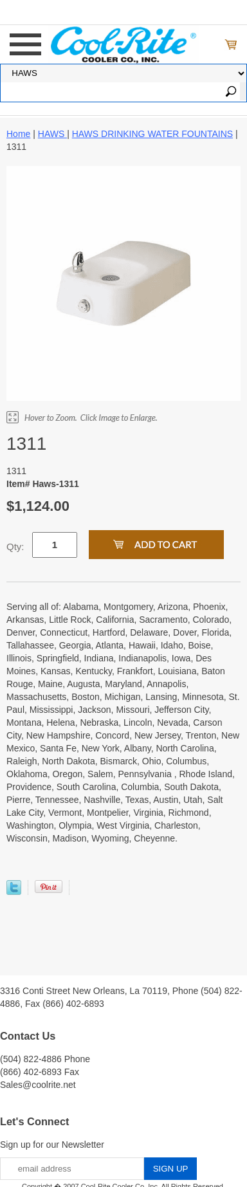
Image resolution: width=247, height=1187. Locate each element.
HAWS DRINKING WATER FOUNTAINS (152, 134)
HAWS (52, 134)
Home (18, 134)
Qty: (15, 546)
